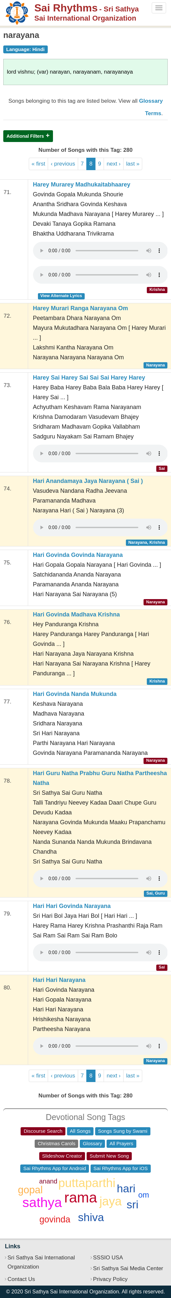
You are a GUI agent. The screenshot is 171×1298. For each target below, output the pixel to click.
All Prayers (121, 1143)
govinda (55, 1219)
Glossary (92, 1143)
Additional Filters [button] (25, 136)
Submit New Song (109, 1156)
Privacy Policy (110, 1279)
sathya (42, 1202)
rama (80, 1197)
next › (114, 164)
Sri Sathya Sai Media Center (128, 1268)
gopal (30, 1190)
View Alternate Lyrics (61, 295)
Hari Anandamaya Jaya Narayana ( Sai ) (88, 481)
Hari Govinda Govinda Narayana (78, 555)
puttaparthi (86, 1183)
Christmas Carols (56, 1143)
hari (126, 1188)
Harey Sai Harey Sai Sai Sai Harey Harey (89, 377)
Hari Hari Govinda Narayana (72, 906)
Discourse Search (43, 1131)
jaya (110, 1201)
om (143, 1194)
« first (38, 164)
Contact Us (21, 1279)
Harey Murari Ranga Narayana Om (80, 308)
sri (132, 1204)
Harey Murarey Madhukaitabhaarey (81, 184)
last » (133, 164)
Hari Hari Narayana (59, 980)
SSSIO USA (108, 1257)
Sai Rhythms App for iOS (121, 1168)
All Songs (80, 1131)
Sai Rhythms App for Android (54, 1168)
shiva (91, 1217)
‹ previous (63, 164)
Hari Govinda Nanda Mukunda (75, 694)
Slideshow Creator (62, 1156)
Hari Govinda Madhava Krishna (76, 614)
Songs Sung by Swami (122, 1131)
